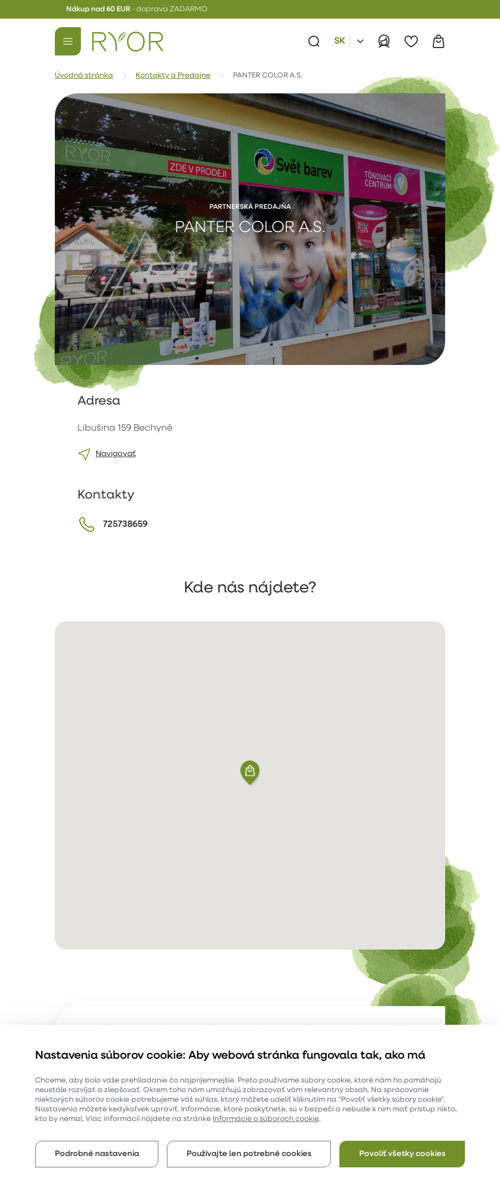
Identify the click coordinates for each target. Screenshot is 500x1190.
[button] (250, 773)
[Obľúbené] (411, 41)
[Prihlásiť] (384, 41)
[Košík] (438, 41)
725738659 (125, 524)
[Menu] (68, 41)
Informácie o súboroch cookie (266, 1119)
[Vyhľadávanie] (314, 41)
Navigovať (116, 454)
